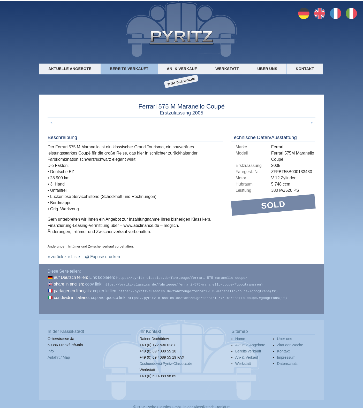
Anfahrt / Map (59, 355)
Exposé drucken (102, 257)
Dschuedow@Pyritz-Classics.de (166, 361)
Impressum (286, 355)
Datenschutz (287, 361)
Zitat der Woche (181, 81)
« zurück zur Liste (64, 257)
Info (51, 349)
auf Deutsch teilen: (71, 277)
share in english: (69, 283)
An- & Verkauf (182, 69)
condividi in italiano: (72, 296)
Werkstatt (227, 69)
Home (240, 337)
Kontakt (305, 69)
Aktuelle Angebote (69, 69)
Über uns (267, 69)
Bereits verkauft (129, 69)
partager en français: (73, 290)
